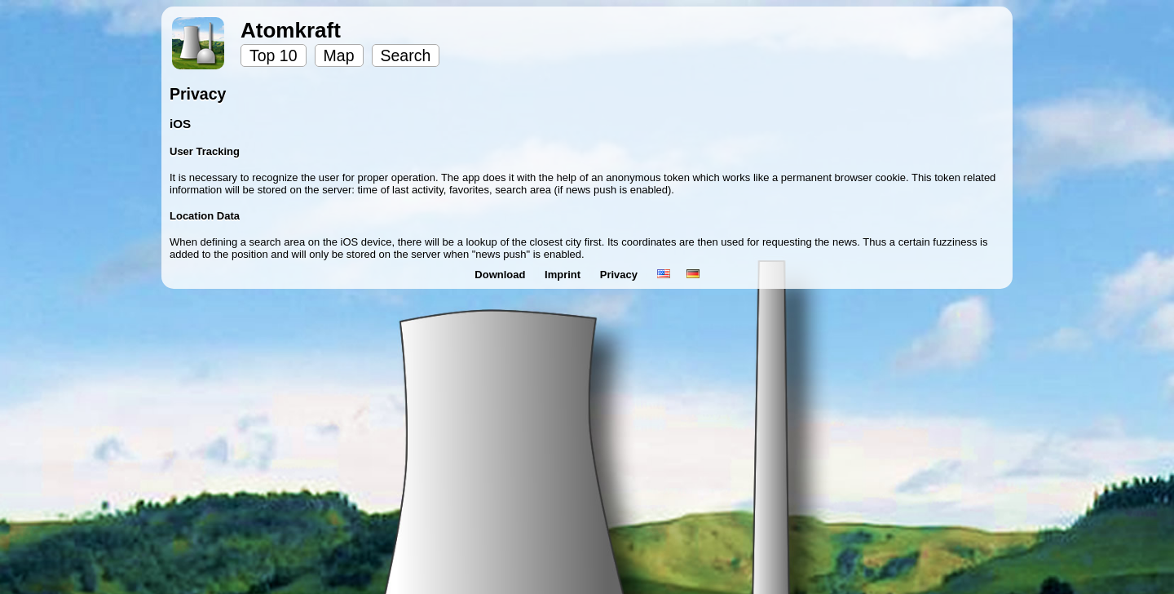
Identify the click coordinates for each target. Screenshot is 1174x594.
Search (406, 55)
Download (501, 274)
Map (339, 55)
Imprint (564, 274)
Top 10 (273, 55)
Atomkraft (291, 30)
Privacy (620, 274)
